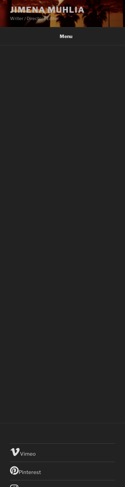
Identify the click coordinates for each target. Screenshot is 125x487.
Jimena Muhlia (47, 10)
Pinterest (25, 470)
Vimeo (23, 452)
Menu (62, 36)
